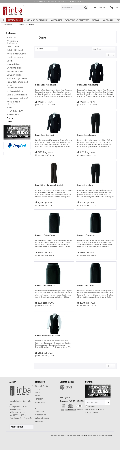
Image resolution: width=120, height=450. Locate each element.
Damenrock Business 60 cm (87, 235)
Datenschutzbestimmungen (93, 409)
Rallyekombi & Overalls (15, 50)
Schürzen (10, 61)
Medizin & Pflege (13, 114)
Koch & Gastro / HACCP (15, 111)
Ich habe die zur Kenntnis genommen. (95, 409)
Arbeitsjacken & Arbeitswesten (12, 42)
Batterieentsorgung (42, 418)
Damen (10, 121)
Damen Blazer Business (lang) (87, 85)
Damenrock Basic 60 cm (85, 285)
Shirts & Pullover (13, 47)
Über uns (38, 389)
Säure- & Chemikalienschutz (17, 95)
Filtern (40, 49)
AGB (36, 408)
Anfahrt (37, 395)
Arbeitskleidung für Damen (16, 54)
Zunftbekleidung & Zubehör (17, 78)
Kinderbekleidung (13, 64)
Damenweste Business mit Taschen (47, 336)
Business (10, 118)
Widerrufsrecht (40, 415)
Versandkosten (40, 402)
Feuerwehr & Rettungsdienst (17, 82)
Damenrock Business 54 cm (45, 235)
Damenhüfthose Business (86, 135)
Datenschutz (39, 411)
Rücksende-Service (41, 386)
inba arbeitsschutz (17, 427)
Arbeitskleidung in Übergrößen (13, 103)
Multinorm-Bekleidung (15, 91)
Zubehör (10, 107)
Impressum (39, 421)
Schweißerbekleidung (14, 75)
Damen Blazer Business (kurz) (45, 85)
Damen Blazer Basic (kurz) (44, 135)
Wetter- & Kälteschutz (15, 71)
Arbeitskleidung (11, 33)
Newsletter (39, 399)
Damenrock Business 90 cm (45, 285)
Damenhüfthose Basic (85, 185)
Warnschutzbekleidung (15, 68)
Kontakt (38, 392)
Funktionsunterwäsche (15, 57)
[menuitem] (78, 8)
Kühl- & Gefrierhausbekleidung (15, 86)
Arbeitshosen (11, 37)
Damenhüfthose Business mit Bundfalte (49, 185)
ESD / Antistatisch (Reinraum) (17, 98)
